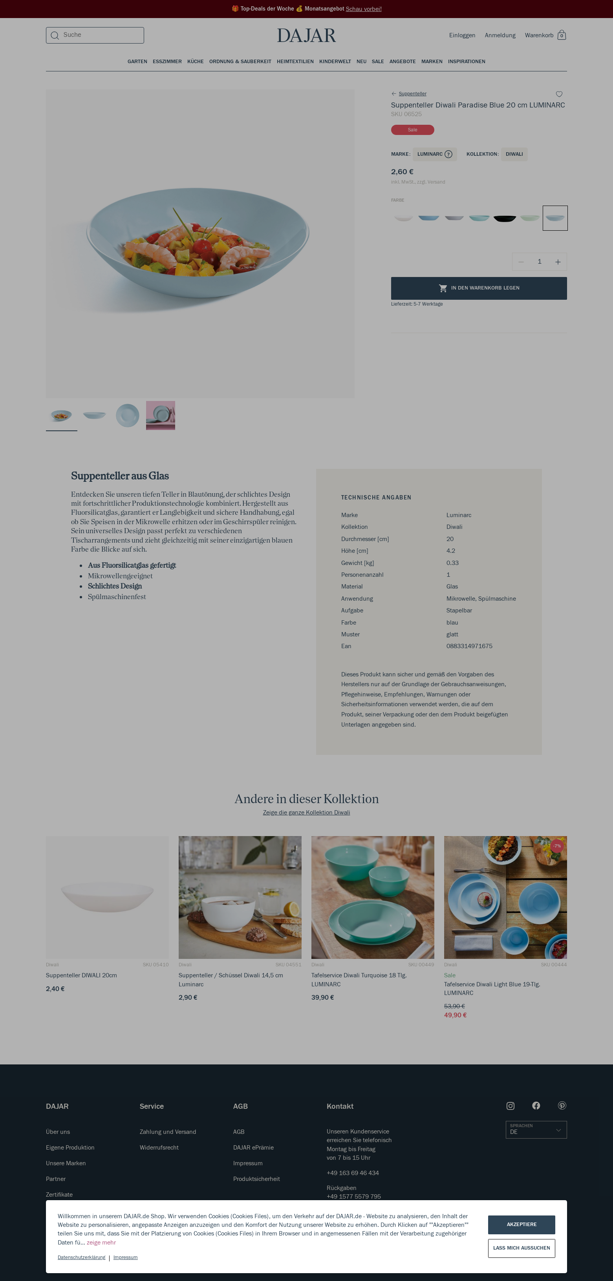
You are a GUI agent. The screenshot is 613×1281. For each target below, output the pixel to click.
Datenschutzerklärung (81, 1257)
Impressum (125, 1257)
